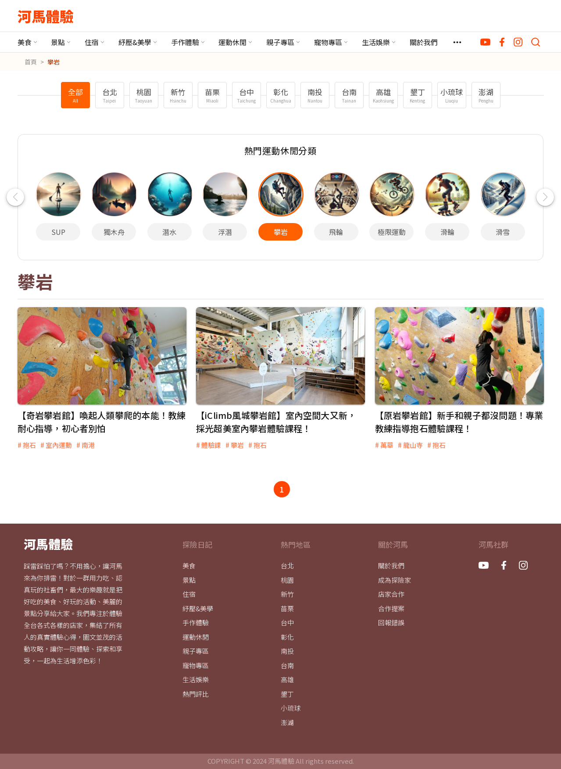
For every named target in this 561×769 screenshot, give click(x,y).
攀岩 (53, 61)
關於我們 (424, 42)
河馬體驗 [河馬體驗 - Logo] (46, 16)
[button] (15, 197)
